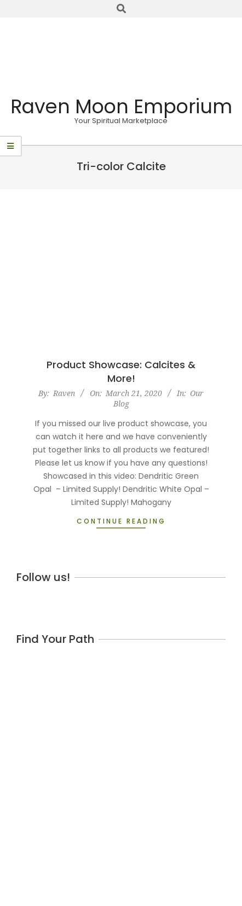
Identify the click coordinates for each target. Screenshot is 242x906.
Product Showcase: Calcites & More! (121, 371)
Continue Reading (121, 521)
